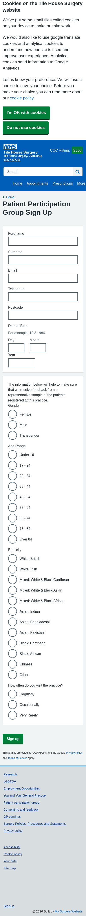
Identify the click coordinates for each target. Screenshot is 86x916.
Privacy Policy (74, 752)
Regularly (27, 694)
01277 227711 (12, 160)
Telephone (16, 289)
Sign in (9, 906)
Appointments (37, 183)
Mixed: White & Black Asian (41, 590)
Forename (16, 233)
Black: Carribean (33, 643)
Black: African (30, 653)
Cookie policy (13, 854)
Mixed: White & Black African (42, 601)
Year (11, 355)
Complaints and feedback (21, 809)
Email (12, 270)
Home (17, 183)
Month (34, 340)
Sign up (13, 738)
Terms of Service (17, 758)
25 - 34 (25, 476)
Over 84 (26, 539)
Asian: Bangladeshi (35, 622)
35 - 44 (25, 486)
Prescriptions (63, 183)
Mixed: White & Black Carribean (44, 579)
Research (10, 774)
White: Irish (28, 569)
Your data (10, 861)
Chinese (26, 664)
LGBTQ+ (10, 781)
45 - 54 (25, 497)
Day (11, 340)
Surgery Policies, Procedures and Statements (35, 823)
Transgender (29, 435)
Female (25, 414)
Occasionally (30, 704)
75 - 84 (25, 528)
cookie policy (21, 98)
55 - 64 (25, 507)
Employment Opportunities (22, 788)
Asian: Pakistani (32, 632)
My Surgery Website (68, 911)
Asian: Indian (30, 611)
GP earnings (12, 816)
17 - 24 (25, 465)
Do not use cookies (26, 127)
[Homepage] (26, 149)
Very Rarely (29, 715)
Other (24, 674)
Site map (10, 868)
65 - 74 (25, 518)
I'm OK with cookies (26, 112)
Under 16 (27, 454)
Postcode (15, 307)
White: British (30, 558)
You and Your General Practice (25, 795)
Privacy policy (13, 830)
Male (23, 425)
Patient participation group (21, 802)
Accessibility (12, 847)
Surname (15, 252)
